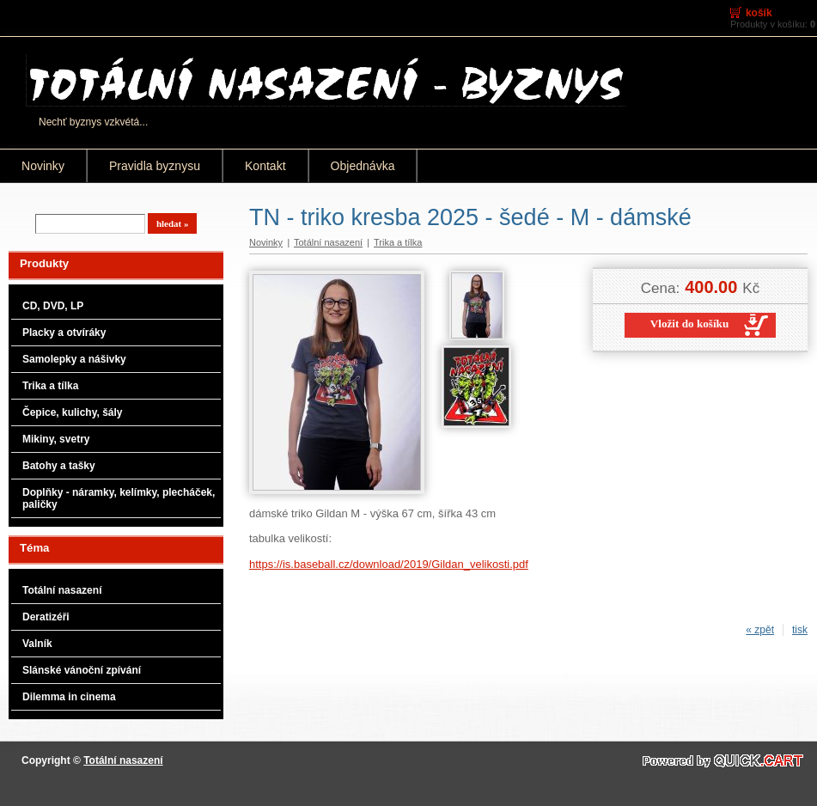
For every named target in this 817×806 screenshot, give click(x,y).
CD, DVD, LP (52, 306)
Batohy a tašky (58, 466)
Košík (759, 13)
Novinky (42, 166)
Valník (37, 644)
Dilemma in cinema (69, 697)
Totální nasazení (61, 590)
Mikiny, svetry (55, 439)
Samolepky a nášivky (74, 359)
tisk (800, 630)
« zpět (760, 630)
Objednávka (363, 166)
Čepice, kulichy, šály (72, 412)
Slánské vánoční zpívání (81, 670)
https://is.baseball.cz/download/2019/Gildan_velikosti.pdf (388, 564)
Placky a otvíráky (64, 333)
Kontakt (265, 166)
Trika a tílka (50, 386)
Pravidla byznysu (154, 166)
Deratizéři (46, 617)
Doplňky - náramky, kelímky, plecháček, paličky (118, 498)
